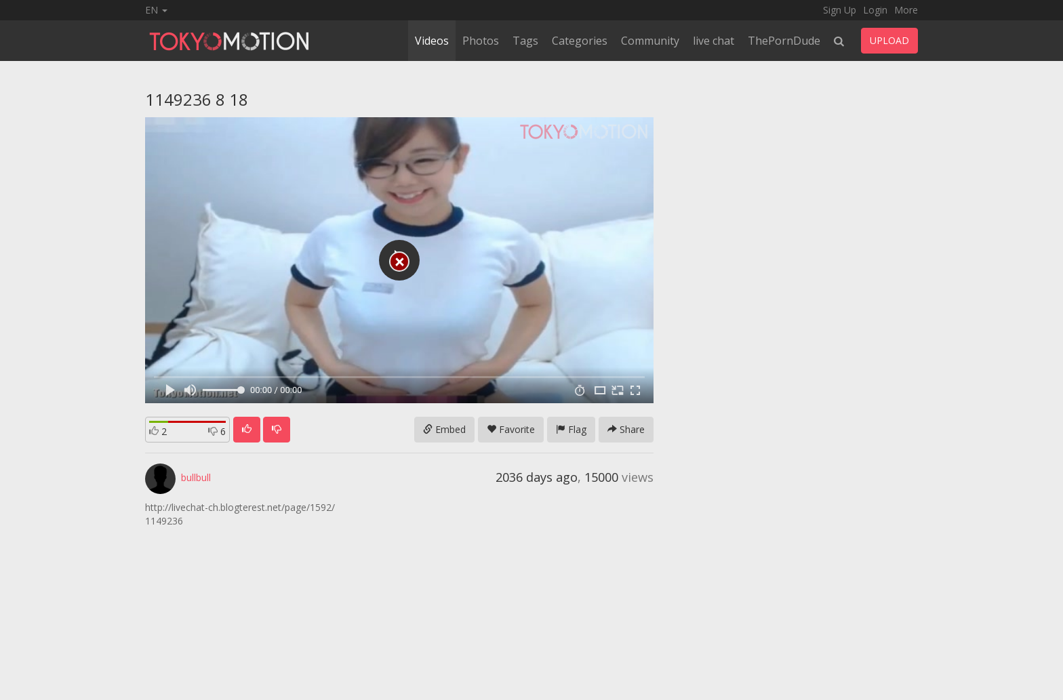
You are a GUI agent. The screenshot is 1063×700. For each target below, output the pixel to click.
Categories (579, 40)
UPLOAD (889, 40)
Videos (432, 40)
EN (156, 9)
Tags (525, 40)
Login (875, 9)
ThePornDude (784, 40)
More (906, 9)
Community (650, 40)
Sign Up (839, 9)
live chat (713, 40)
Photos (480, 40)
